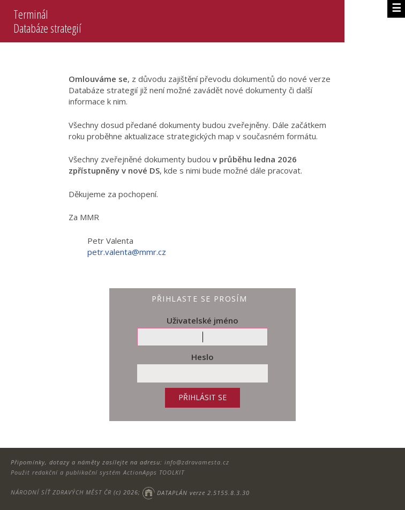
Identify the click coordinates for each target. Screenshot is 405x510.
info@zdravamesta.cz (196, 462)
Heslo (202, 356)
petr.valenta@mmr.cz (126, 251)
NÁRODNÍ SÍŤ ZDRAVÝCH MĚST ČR (61, 493)
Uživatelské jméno (202, 320)
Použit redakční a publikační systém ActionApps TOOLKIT (97, 472)
